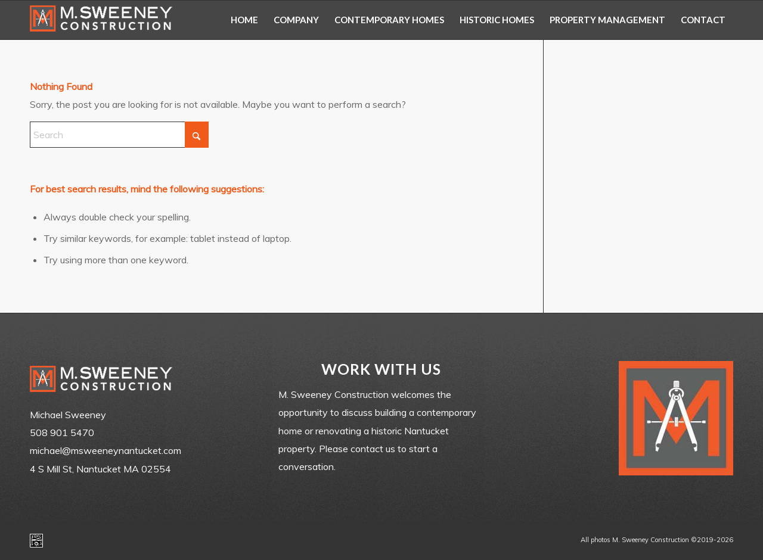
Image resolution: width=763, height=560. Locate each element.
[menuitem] (244, 20)
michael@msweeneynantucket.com (105, 450)
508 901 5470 (62, 432)
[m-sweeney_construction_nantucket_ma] (101, 20)
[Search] (119, 135)
